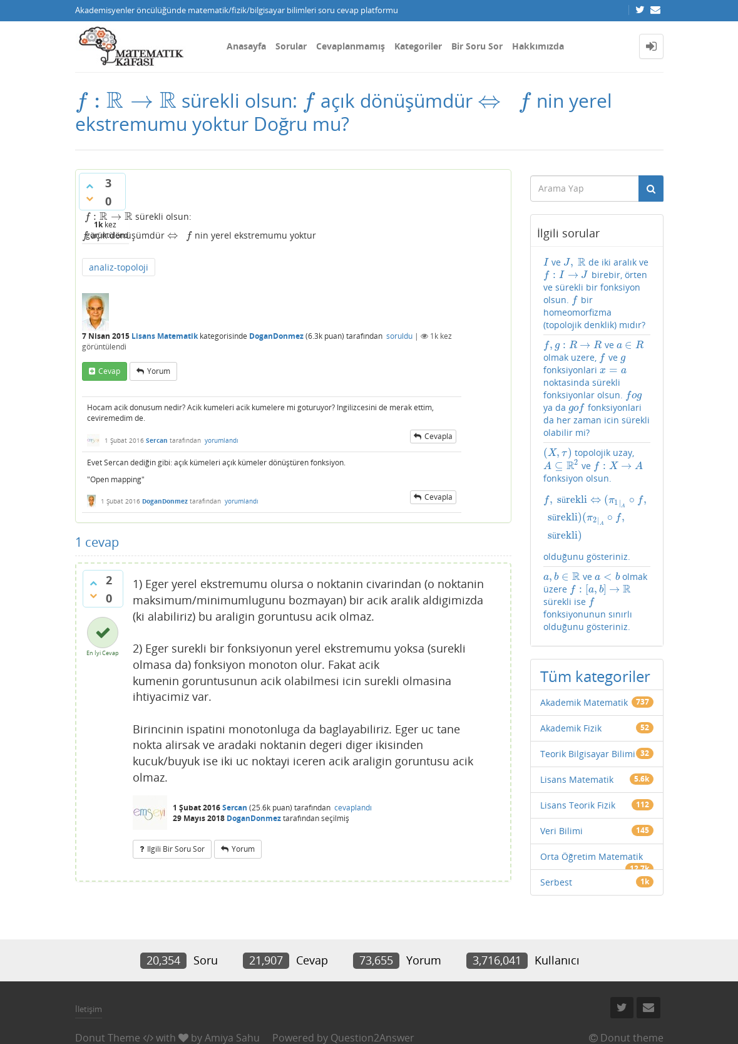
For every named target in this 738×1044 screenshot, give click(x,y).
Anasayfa (246, 46)
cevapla (438, 433)
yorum (158, 368)
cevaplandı (353, 804)
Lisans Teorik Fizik (577, 757)
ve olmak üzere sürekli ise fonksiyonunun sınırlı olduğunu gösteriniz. (595, 554)
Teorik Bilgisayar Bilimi (587, 706)
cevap (109, 368)
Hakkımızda (538, 46)
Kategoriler (418, 46)
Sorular (291, 46)
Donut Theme (107, 1014)
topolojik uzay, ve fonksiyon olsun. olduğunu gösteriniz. (596, 473)
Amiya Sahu (232, 1014)
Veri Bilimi (561, 783)
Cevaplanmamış (350, 46)
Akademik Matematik (584, 655)
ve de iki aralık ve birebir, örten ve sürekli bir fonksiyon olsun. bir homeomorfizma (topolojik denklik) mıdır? (594, 290)
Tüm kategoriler (595, 628)
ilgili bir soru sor (176, 845)
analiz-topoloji (118, 264)
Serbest (556, 834)
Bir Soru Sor (477, 46)
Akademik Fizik (571, 680)
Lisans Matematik (164, 333)
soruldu (399, 333)
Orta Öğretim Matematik (591, 809)
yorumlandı (221, 437)
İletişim (88, 985)
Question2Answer (372, 1014)
